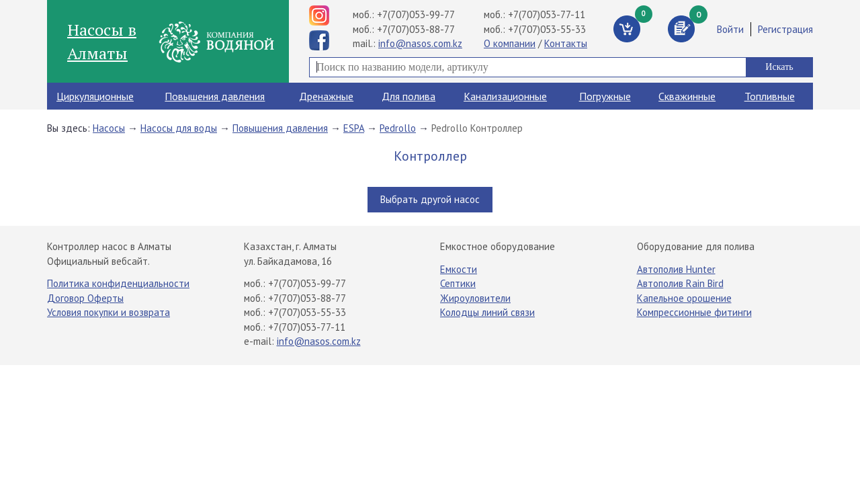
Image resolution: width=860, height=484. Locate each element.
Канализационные (505, 96)
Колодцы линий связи (487, 312)
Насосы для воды (178, 128)
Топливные (769, 96)
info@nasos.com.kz (420, 43)
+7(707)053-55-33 (547, 29)
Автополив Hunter (676, 269)
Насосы (109, 128)
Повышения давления (215, 96)
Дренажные (326, 96)
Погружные (605, 96)
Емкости (458, 269)
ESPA (353, 128)
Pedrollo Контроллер (477, 128)
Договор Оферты (85, 298)
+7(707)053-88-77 (416, 29)
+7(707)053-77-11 (546, 14)
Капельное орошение (684, 298)
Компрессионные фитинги (694, 312)
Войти (730, 29)
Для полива (408, 96)
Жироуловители (475, 298)
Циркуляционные (95, 96)
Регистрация (785, 29)
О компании (509, 43)
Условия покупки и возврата (108, 312)
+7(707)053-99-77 (416, 14)
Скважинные (687, 96)
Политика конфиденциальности (118, 283)
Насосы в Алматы (101, 41)
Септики (458, 283)
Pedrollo (398, 128)
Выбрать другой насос (430, 199)
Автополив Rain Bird (680, 283)
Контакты (565, 43)
